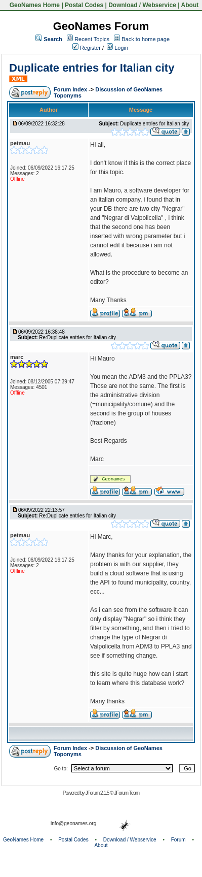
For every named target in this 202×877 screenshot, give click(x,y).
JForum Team (126, 793)
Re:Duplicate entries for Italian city (77, 337)
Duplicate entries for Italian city (91, 67)
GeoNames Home (34, 5)
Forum (178, 839)
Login (117, 48)
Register (86, 48)
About (190, 5)
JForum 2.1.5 (97, 793)
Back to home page (146, 39)
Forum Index (71, 89)
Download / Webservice (142, 5)
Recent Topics (91, 39)
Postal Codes (84, 5)
